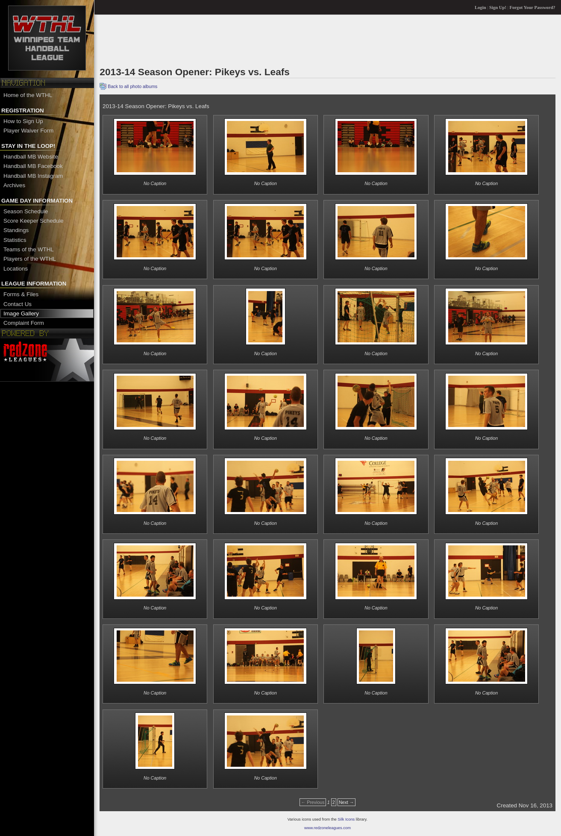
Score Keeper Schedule (33, 221)
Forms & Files (20, 294)
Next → (346, 802)
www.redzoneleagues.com (327, 828)
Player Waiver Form (28, 130)
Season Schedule (25, 211)
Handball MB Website (30, 156)
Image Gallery (21, 313)
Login (480, 7)
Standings (16, 230)
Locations (15, 268)
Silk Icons (346, 819)
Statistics (14, 240)
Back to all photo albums (132, 86)
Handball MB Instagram (33, 176)
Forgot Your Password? (532, 7)
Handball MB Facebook (33, 166)
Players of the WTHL (29, 259)
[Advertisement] (255, 40)
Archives (14, 185)
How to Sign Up (23, 121)
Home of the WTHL (27, 95)
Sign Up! (497, 7)
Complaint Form (23, 323)
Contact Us (17, 304)
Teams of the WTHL (28, 249)
